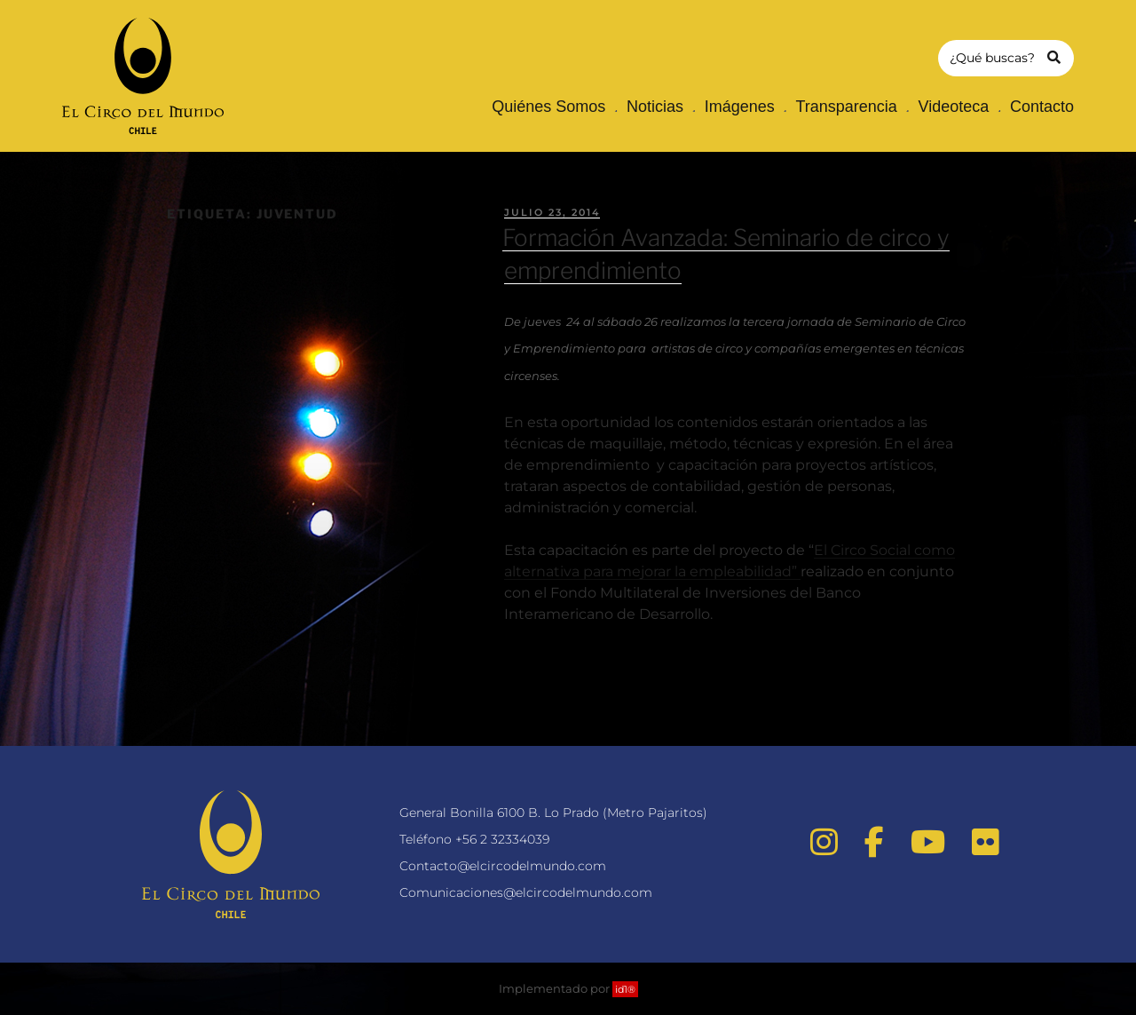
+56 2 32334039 (502, 839)
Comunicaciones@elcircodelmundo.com (525, 892)
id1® (625, 989)
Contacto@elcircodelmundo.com (502, 866)
